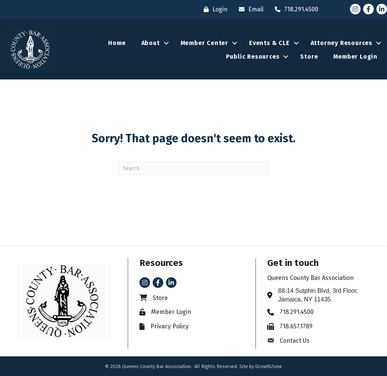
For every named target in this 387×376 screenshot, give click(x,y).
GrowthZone (268, 366)
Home (116, 43)
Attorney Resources (341, 43)
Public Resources (253, 56)
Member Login (355, 56)
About (150, 43)
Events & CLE (269, 43)
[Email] (249, 9)
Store (309, 56)
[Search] (193, 168)
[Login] (214, 9)
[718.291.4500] (294, 9)
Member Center (204, 43)
